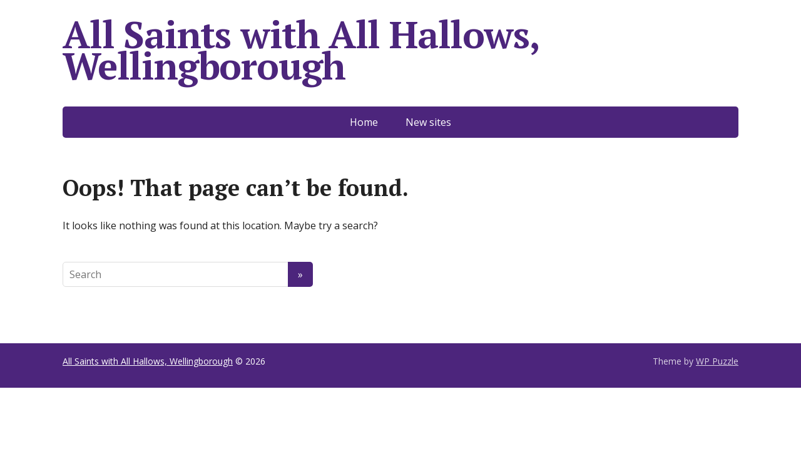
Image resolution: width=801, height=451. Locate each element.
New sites (428, 122)
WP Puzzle (717, 361)
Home (364, 122)
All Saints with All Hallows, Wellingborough (300, 50)
